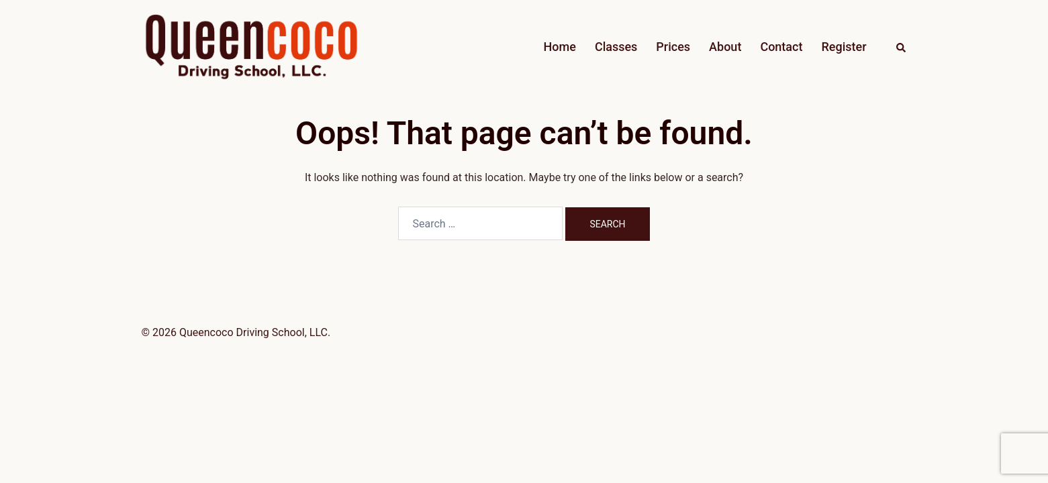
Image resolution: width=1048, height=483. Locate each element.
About (725, 47)
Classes (616, 47)
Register (843, 47)
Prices (673, 47)
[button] (901, 47)
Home (560, 47)
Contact (781, 47)
